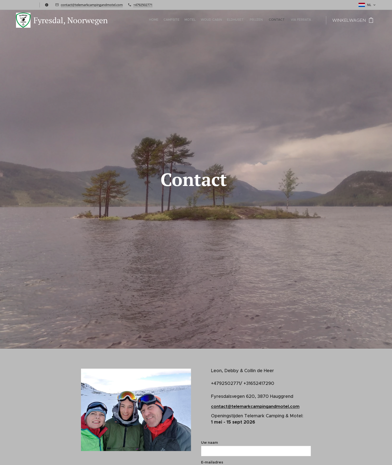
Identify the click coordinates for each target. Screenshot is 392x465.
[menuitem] (276, 20)
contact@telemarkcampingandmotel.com (92, 4)
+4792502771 (142, 4)
